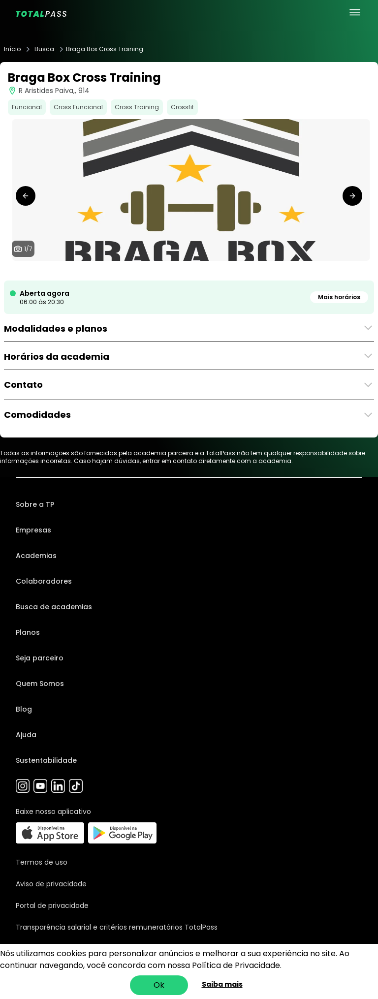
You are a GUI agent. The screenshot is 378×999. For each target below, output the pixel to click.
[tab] (165, 271)
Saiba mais (222, 984)
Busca (44, 49)
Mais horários (339, 297)
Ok (159, 985)
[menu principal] (354, 12)
